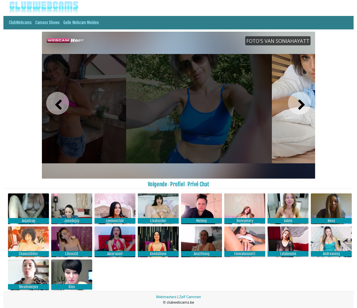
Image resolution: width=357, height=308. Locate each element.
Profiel (177, 184)
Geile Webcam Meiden (81, 22)
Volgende (157, 184)
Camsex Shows (47, 22)
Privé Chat (198, 184)
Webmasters (166, 297)
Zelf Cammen (190, 297)
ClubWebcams (20, 22)
